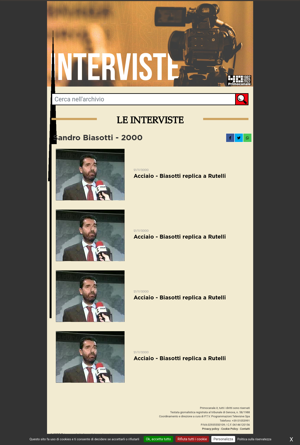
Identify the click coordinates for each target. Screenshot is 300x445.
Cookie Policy (229, 428)
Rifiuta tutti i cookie (192, 439)
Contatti (245, 428)
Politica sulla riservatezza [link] (254, 439)
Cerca (242, 99)
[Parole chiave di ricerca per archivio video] (144, 99)
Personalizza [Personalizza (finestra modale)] (223, 439)
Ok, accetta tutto (158, 439)
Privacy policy (210, 428)
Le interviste (150, 120)
